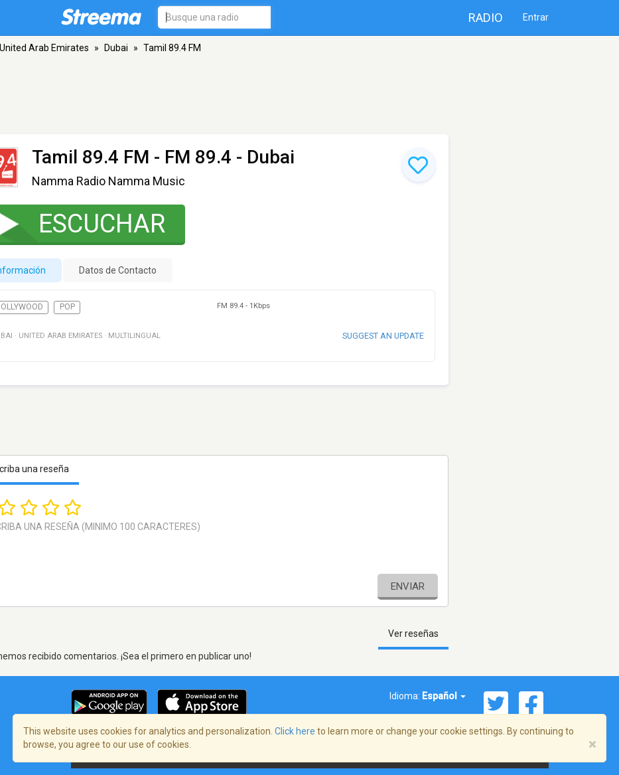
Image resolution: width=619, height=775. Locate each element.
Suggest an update (383, 336)
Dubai (116, 48)
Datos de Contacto (118, 270)
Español (444, 696)
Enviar (408, 586)
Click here (295, 731)
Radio (485, 18)
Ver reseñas (413, 633)
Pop (67, 306)
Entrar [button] (536, 17)
